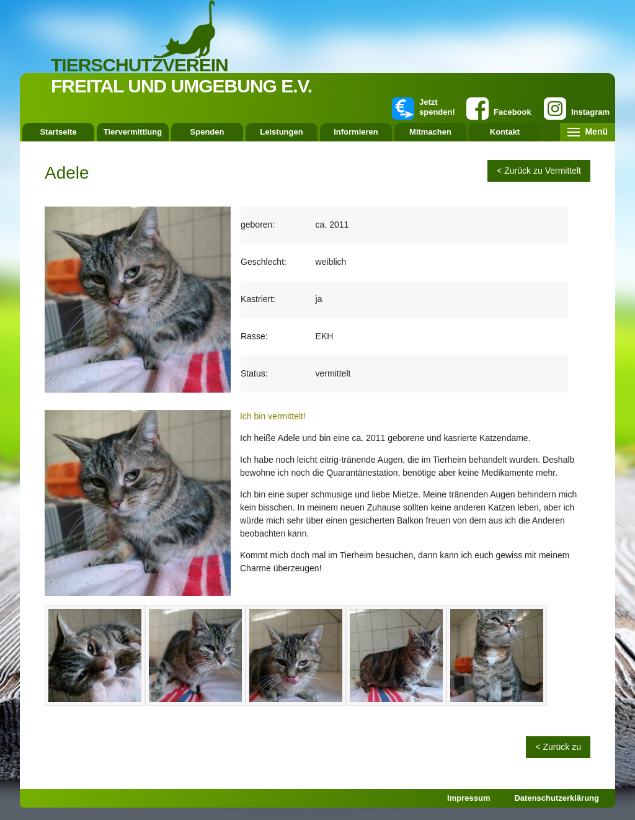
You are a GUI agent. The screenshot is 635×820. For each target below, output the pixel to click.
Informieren (356, 131)
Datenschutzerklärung (556, 798)
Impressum (468, 798)
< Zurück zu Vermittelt (539, 171)
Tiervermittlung (133, 131)
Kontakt (505, 131)
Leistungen (281, 131)
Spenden (207, 131)
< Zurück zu (558, 747)
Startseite (58, 131)
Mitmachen (430, 131)
